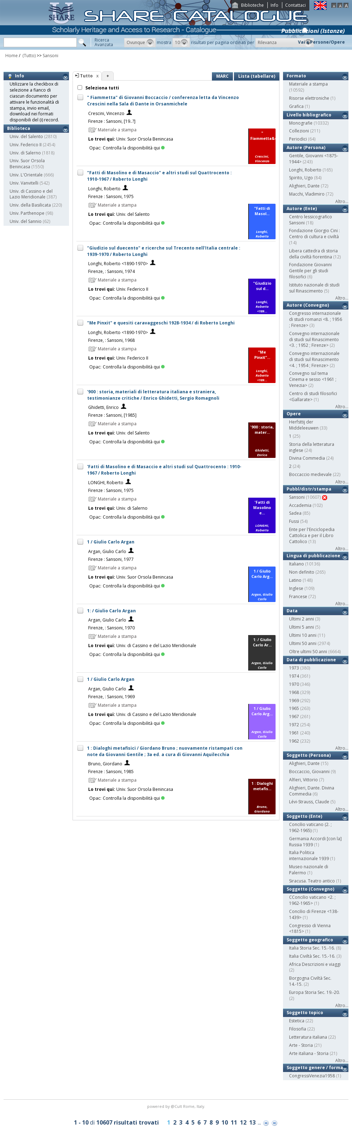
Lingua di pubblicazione (313, 556)
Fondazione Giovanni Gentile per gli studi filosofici (310, 271)
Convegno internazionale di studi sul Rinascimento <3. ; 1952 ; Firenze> (314, 339)
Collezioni (299, 131)
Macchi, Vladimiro (307, 194)
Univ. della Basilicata (30, 205)
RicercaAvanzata (104, 42)
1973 (294, 668)
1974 (294, 676)
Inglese (296, 588)
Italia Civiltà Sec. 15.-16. (312, 956)
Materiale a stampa (308, 84)
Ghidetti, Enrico (103, 407)
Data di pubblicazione (311, 660)
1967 (294, 716)
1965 (294, 708)
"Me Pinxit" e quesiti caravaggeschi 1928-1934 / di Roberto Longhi (161, 323)
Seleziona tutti (101, 88)
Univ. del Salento (26, 136)
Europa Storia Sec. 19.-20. (314, 992)
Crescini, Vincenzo (106, 113)
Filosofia (297, 1029)
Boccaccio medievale (310, 474)
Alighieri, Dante (304, 186)
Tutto (86, 76)
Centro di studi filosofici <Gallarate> (313, 396)
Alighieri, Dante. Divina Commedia (311, 791)
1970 (294, 684)
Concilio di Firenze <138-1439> (313, 914)
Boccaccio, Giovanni (309, 772)
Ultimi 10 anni (302, 635)
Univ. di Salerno (25, 153)
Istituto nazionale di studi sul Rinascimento (314, 288)
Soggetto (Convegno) (310, 889)
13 (252, 1122)
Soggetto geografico (310, 940)
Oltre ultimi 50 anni (308, 652)
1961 (294, 733)
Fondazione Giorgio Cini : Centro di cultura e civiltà (314, 234)
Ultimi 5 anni (301, 627)
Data (292, 611)
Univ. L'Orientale (26, 175)
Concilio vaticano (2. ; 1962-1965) (310, 827)
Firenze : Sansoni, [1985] (112, 415)
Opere (294, 414)
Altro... (341, 201)
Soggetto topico (305, 1013)
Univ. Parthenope (27, 213)
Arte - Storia (301, 1045)
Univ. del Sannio (26, 221)
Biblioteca (18, 128)
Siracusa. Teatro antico (312, 881)
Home (11, 56)
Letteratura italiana (308, 1037)
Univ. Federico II (26, 145)
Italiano (296, 564)
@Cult (177, 1106)
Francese (298, 597)
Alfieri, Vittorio (303, 780)
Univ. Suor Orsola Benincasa (27, 164)
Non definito (301, 572)
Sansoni (50, 56)
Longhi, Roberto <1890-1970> (118, 264)
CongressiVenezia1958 (312, 1076)
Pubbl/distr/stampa (309, 489)
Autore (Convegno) (308, 305)
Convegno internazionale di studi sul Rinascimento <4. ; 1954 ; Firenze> (314, 359)
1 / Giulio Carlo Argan (110, 542)
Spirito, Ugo (301, 178)
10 (225, 1122)
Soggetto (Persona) (309, 755)
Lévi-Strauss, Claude (309, 802)
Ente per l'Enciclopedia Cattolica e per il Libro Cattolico (312, 535)
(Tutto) (28, 56)
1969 (294, 701)
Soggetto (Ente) (304, 816)
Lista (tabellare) (256, 76)
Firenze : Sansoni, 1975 (111, 196)
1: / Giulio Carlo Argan (111, 611)
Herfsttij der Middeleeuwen (304, 425)
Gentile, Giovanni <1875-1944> (313, 159)
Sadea (295, 513)
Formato (296, 76)
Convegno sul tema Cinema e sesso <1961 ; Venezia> (312, 379)
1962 (294, 741)
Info (274, 5)
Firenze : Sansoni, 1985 (111, 772)
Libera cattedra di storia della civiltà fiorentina (313, 254)
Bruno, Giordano (105, 764)
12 (243, 1122)
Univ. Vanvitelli (24, 183)
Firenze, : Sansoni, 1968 (111, 340)
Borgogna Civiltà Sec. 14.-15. (310, 981)
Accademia (300, 505)
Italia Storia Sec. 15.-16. (312, 948)
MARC (222, 76)
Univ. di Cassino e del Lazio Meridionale (31, 194)
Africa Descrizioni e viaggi (315, 964)
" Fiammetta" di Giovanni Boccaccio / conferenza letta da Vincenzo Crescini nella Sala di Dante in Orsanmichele (163, 100)
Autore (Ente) (302, 209)
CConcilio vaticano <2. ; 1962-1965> (312, 900)
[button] (140, 42)
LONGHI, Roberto (105, 483)
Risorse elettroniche (309, 98)
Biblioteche (252, 5)
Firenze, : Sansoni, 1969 (111, 697)
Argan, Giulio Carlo (107, 551)
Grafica (296, 106)
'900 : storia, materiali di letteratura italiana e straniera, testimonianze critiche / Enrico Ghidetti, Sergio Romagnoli (153, 395)
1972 (294, 725)
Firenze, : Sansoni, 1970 (111, 628)
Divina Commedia (307, 458)
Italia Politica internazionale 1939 (309, 855)
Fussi (294, 521)
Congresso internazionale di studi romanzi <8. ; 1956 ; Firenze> (315, 319)
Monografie (301, 123)
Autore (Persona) (306, 147)
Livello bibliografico (309, 115)
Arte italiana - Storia (309, 1053)
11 (234, 1122)
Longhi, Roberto (104, 189)
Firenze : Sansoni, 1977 (111, 559)
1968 (294, 692)
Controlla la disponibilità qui (134, 148)
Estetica (296, 1021)
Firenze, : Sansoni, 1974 (111, 271)
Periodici (298, 139)
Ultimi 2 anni (301, 619)
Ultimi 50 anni (302, 643)
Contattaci (295, 5)
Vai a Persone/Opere (321, 42)
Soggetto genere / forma (315, 1068)
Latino (295, 580)
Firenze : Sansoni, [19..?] (111, 121)
